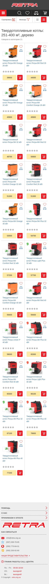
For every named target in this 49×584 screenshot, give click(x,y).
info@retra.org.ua (13, 538)
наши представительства (14, 556)
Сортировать (7, 20)
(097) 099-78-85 (12, 542)
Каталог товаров (3, 13)
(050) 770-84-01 (12, 546)
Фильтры (22, 20)
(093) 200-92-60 (12, 550)
